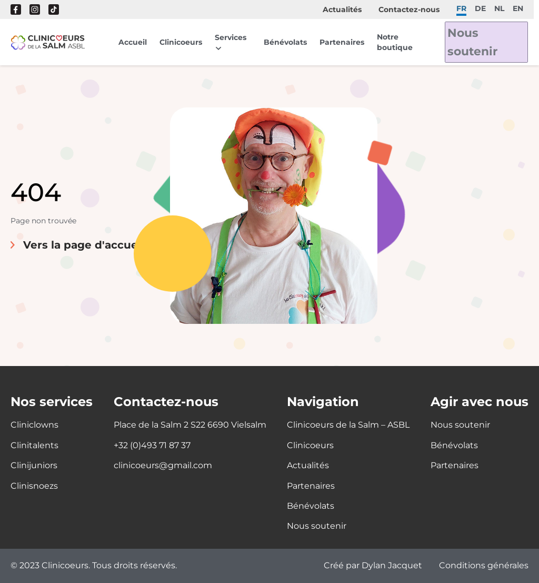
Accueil (132, 42)
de (480, 8)
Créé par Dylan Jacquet (373, 565)
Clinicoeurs (180, 42)
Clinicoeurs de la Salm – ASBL (348, 425)
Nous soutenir (479, 42)
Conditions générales (483, 565)
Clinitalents (34, 445)
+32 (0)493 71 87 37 (152, 445)
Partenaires (344, 42)
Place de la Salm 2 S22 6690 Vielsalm (190, 425)
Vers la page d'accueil (83, 245)
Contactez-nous (409, 9)
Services (230, 37)
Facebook (16, 9)
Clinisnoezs (34, 486)
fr (461, 8)
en (518, 8)
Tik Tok (53, 9)
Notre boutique (397, 42)
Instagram (34, 9)
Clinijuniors (34, 465)
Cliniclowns (34, 425)
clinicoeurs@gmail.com (163, 465)
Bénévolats (288, 42)
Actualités (342, 9)
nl (499, 8)
